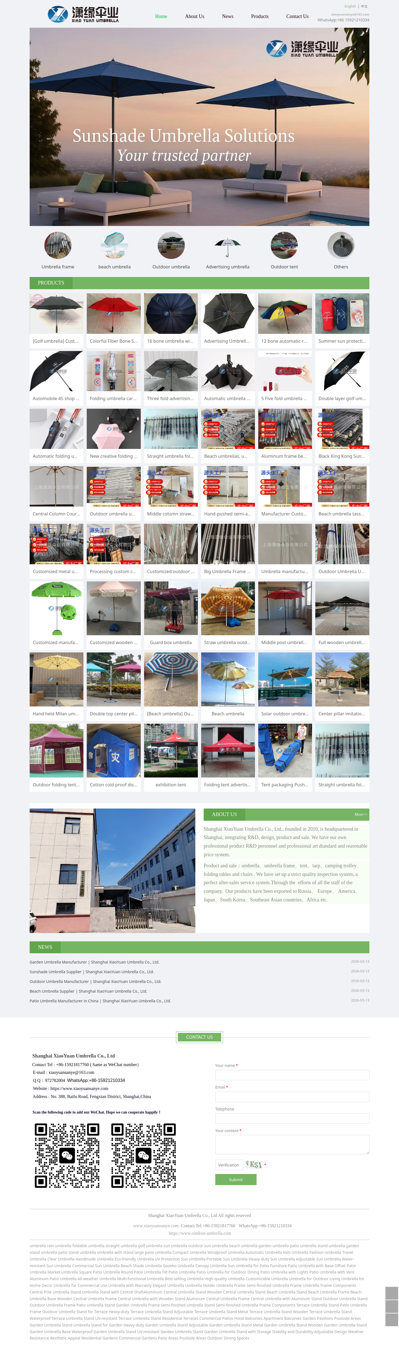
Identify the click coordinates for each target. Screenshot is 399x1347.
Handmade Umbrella (95, 1259)
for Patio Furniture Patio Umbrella (284, 1265)
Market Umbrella (63, 1272)
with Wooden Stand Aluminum (178, 1298)
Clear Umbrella (61, 1259)
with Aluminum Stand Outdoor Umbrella (319, 1298)
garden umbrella (274, 1245)
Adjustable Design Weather (339, 1331)
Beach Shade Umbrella (142, 1265)
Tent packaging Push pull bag (292, 785)
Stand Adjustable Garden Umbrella (208, 1325)
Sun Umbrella (240, 1265)
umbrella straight (104, 1245)
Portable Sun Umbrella (227, 1259)
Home (161, 16)
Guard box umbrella (171, 642)
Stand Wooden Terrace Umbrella (311, 1311)
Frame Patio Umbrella (84, 1305)
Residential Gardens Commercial (111, 1338)
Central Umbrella (179, 1292)
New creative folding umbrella (121, 456)
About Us (194, 16)
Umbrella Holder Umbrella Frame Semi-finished (228, 1285)
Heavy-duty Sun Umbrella (272, 1259)
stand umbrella (331, 1245)
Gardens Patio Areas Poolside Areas (174, 1338)
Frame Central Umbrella (127, 1298)
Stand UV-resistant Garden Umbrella (159, 1331)
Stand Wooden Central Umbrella (225, 1292)
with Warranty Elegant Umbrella (155, 1285)
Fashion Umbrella (325, 1252)
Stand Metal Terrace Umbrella (253, 1311)
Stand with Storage (253, 1331)
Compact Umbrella (189, 1252)
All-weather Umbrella (97, 1278)
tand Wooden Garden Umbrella (327, 1325)
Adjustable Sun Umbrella (319, 1259)
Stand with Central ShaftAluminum (131, 1292)
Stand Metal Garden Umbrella (268, 1325)
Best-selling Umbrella (184, 1278)
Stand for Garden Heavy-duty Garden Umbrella (133, 1325)
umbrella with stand (115, 1252)
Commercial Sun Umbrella (95, 1265)
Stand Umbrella (84, 1292)
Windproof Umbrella (225, 1252)
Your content (228, 1130)
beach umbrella (244, 1245)
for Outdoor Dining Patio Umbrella (255, 1272)
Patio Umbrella (210, 1272)
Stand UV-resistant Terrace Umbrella (117, 1318)
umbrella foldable (71, 1245)
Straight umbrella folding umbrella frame (190, 456)
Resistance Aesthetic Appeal (55, 1338)
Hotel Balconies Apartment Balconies (268, 1318)
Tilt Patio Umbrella (178, 1272)
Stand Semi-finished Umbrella (231, 1305)
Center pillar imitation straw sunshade (358, 714)
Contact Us (298, 16)
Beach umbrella (228, 714)
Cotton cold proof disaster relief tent (128, 785)
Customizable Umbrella (266, 1278)
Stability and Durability (292, 1331)
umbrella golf (133, 1245)
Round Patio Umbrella (141, 1272)
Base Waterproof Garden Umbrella (94, 1331)
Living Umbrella (343, 1278)
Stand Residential (166, 1318)
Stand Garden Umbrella (125, 1305)
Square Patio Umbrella (100, 1272)
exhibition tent (171, 785)
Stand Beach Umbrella (275, 1292)
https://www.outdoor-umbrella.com (199, 1233)
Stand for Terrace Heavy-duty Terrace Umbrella (119, 1311)
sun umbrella (216, 1245)
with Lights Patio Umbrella (312, 1272)
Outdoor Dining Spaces (228, 1338)
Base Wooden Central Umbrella (75, 1298)
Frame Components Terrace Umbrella (293, 1305)
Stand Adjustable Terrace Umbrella (193, 1311)
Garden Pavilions (318, 1318)
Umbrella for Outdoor (309, 1278)
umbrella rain (42, 1245)
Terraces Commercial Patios (208, 1318)
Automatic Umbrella (263, 1252)
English (350, 6)
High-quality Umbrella (224, 1278)
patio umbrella (303, 1245)
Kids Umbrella (295, 1252)
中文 (364, 6)
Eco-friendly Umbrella (134, 1259)
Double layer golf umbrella (346, 398)
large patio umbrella (152, 1252)
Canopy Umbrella (211, 1265)
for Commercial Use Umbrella (98, 1285)
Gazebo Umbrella (179, 1265)
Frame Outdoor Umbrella (53, 1311)
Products (260, 16)
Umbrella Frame (287, 1285)
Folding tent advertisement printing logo (246, 785)
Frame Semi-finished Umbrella (175, 1305)
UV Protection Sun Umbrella (180, 1259)
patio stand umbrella (77, 1252)
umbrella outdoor (187, 1245)
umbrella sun (158, 1245)
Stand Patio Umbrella (347, 1305)
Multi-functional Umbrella (141, 1278)
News (228, 16)
